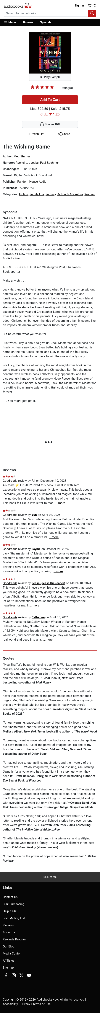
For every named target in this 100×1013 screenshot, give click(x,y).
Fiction (23, 194)
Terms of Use (42, 1004)
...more (60, 503)
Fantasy (51, 194)
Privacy (25, 1004)
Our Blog (8, 946)
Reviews (8, 925)
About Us (9, 932)
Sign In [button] (79, 5)
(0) (92, 5)
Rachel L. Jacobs (27, 162)
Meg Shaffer (22, 156)
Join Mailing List (14, 918)
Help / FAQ (10, 911)
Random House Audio (31, 181)
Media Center (12, 953)
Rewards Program (15, 939)
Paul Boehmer (49, 162)
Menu (10, 22)
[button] (12, 22)
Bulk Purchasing (13, 904)
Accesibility (10, 1004)
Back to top (50, 876)
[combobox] (50, 13)
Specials (45, 22)
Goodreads (10, 480)
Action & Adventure (70, 194)
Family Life (37, 194)
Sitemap (8, 967)
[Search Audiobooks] (92, 13)
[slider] (42, 87)
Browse (28, 22)
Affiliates (8, 960)
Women (89, 194)
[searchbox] (46, 13)
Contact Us (10, 897)
